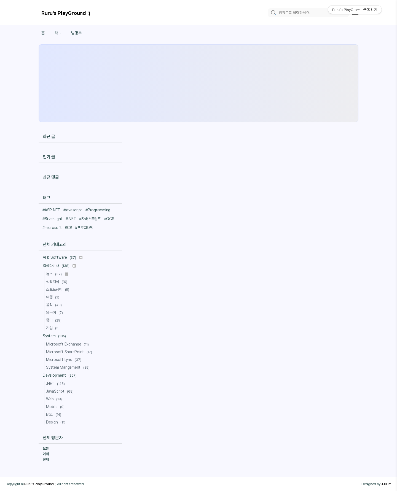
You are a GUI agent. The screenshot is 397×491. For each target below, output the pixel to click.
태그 (58, 33)
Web (54, 399)
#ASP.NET (51, 210)
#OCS (109, 219)
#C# (68, 227)
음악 (54, 305)
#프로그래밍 (84, 227)
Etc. (54, 414)
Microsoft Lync (64, 359)
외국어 (55, 312)
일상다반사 (59, 265)
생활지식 (57, 281)
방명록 (76, 33)
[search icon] (273, 13)
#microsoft (52, 227)
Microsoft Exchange (68, 344)
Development (60, 375)
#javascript (72, 210)
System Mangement (68, 367)
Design (56, 422)
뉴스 (57, 274)
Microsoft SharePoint (70, 352)
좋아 (54, 320)
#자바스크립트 (90, 219)
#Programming (97, 210)
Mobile (56, 406)
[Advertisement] (198, 83)
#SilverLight (52, 219)
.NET (56, 383)
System (55, 336)
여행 (53, 297)
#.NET (71, 219)
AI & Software (62, 257)
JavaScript (60, 391)
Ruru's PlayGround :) (65, 13)
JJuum (386, 484)
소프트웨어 (58, 289)
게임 (53, 328)
